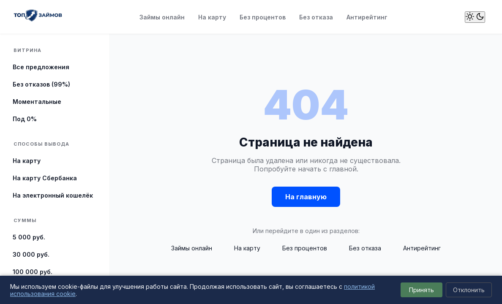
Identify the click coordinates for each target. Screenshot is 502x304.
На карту (212, 17)
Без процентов (263, 17)
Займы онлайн (162, 17)
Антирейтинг (366, 17)
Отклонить (469, 289)
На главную (306, 197)
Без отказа (316, 17)
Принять (421, 289)
